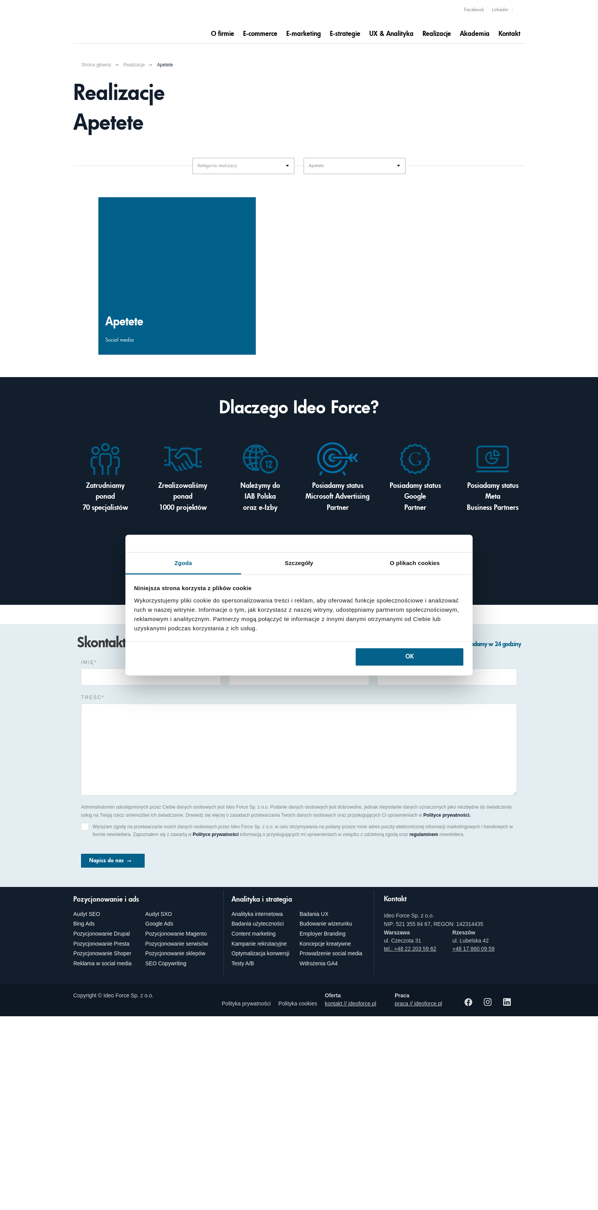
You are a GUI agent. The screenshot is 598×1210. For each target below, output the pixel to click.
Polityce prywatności (215, 834)
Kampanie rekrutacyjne (259, 944)
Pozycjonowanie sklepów (175, 953)
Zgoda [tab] (183, 562)
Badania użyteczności (257, 924)
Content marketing (253, 934)
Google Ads (159, 924)
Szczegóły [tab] (299, 562)
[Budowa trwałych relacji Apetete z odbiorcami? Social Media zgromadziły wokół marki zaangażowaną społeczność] (177, 276)
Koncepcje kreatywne (325, 944)
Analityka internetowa (257, 914)
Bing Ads (84, 924)
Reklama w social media (102, 963)
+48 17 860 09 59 (474, 949)
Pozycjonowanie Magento (176, 934)
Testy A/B (242, 963)
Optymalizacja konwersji (260, 953)
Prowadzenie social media (331, 953)
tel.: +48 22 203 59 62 (410, 949)
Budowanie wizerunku (326, 924)
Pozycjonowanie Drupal (101, 934)
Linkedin (500, 10)
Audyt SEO (86, 914)
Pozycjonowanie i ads (106, 899)
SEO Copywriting (166, 963)
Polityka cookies (298, 1003)
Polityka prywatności (246, 1003)
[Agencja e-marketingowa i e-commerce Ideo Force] (118, 21)
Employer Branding (323, 934)
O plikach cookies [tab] (414, 562)
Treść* (93, 697)
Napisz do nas (106, 860)
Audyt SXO (158, 914)
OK (409, 657)
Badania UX (314, 914)
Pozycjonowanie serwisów (176, 944)
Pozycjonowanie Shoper (102, 953)
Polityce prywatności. (447, 815)
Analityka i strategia (261, 899)
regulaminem (423, 834)
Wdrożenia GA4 (319, 963)
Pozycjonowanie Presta (101, 944)
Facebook (474, 10)
